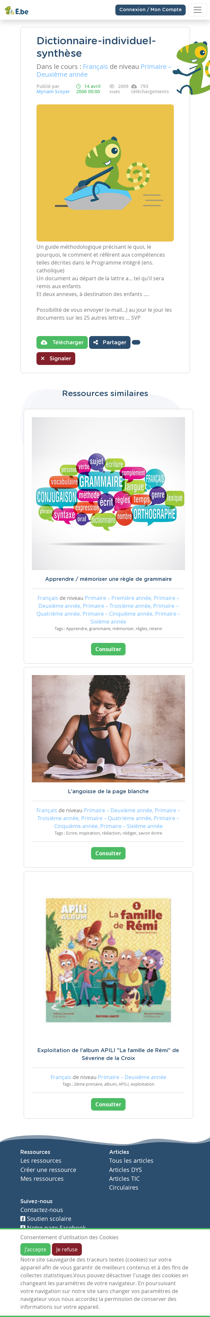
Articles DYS (125, 1170)
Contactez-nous (41, 1210)
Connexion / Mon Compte (150, 10)
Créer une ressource (48, 1170)
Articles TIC (124, 1178)
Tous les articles (131, 1160)
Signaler (56, 358)
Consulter (108, 649)
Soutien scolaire (45, 1218)
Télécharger (62, 342)
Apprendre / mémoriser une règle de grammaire (108, 579)
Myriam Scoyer (53, 91)
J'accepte (35, 1249)
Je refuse (67, 1249)
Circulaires (123, 1187)
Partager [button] (109, 342)
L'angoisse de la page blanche (108, 791)
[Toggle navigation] (197, 9)
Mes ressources (42, 1178)
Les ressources (40, 1160)
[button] (136, 342)
